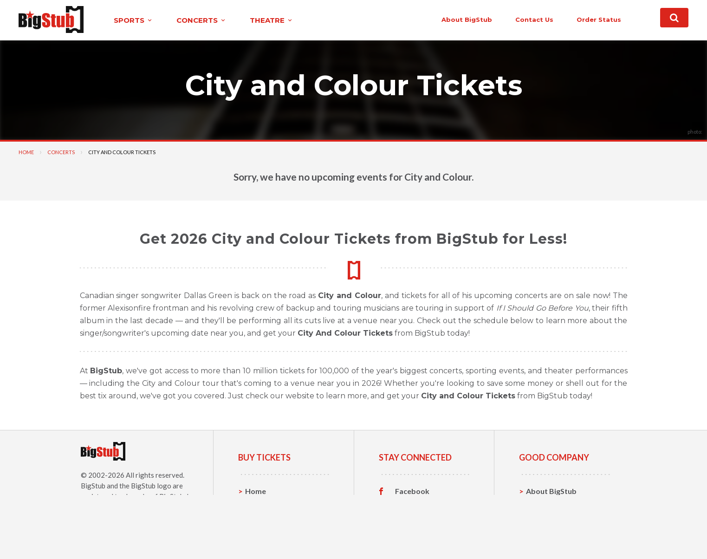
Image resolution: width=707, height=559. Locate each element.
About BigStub (466, 19)
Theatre (259, 534)
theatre (271, 20)
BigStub (93, 485)
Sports (257, 505)
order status (599, 19)
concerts (201, 20)
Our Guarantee (552, 534)
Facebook (412, 491)
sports (133, 20)
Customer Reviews (427, 534)
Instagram (412, 520)
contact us (534, 19)
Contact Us (545, 505)
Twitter (408, 505)
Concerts (61, 152)
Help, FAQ (543, 519)
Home (26, 152)
